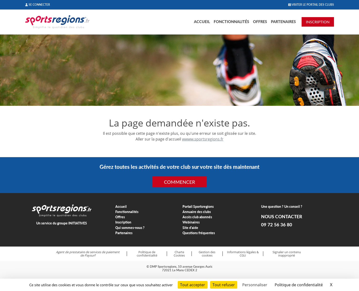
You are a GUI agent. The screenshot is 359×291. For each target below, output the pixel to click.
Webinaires (191, 222)
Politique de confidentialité (147, 253)
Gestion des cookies (207, 253)
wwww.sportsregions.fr (202, 139)
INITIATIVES (77, 223)
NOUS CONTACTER (281, 216)
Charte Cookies (179, 253)
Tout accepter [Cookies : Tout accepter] (192, 284)
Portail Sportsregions (198, 206)
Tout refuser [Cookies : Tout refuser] (223, 284)
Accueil (202, 21)
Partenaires (283, 21)
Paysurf (90, 255)
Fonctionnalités (231, 21)
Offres (260, 21)
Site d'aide (190, 228)
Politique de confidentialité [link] (299, 284)
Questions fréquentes (198, 233)
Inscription (123, 222)
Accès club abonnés (197, 217)
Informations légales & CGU (243, 253)
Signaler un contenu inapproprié (287, 253)
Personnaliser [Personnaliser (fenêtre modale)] (254, 284)
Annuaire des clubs (196, 212)
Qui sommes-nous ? (130, 228)
